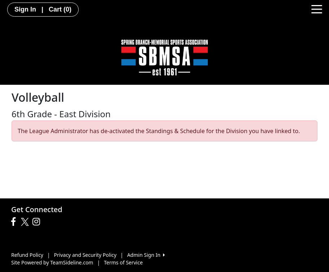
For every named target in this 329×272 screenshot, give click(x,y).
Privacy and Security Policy (85, 254)
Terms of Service (123, 262)
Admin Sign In (145, 254)
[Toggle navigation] (316, 9)
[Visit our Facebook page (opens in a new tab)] (15, 222)
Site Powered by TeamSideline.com (52, 262)
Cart (60, 9)
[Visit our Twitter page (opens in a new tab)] (25, 222)
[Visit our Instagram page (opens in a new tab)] (38, 222)
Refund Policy (27, 254)
